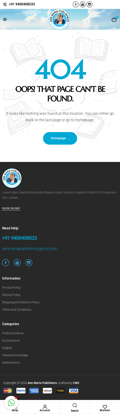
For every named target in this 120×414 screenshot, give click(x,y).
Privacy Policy (11, 287)
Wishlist (105, 410)
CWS (76, 383)
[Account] (45, 407)
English (7, 348)
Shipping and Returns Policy (20, 302)
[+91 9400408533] (5, 4)
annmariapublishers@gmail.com (29, 248)
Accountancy (11, 340)
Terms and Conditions (16, 309)
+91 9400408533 (22, 4)
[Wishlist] (105, 407)
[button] (11, 403)
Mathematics (11, 362)
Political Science (12, 333)
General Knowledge (15, 355)
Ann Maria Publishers (42, 383)
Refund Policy (11, 295)
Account (45, 410)
